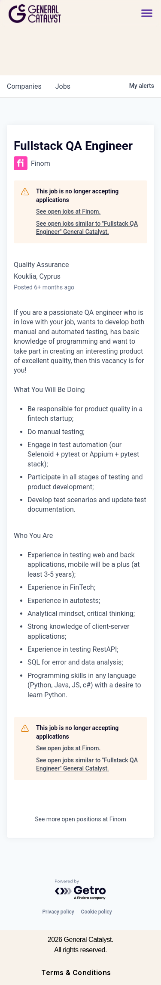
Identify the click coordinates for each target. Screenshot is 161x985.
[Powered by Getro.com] (80, 890)
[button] (146, 13)
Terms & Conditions (76, 972)
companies (24, 86)
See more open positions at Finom (80, 819)
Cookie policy (96, 912)
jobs (62, 86)
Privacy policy (58, 912)
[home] (58, 13)
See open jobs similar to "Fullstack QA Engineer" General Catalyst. (87, 228)
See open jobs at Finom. (68, 211)
